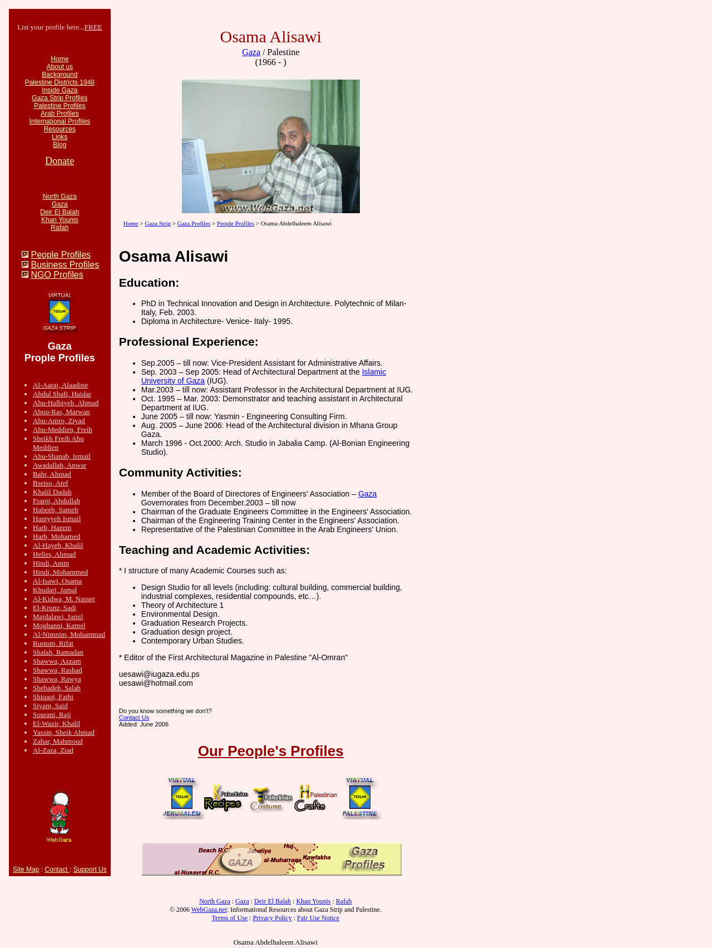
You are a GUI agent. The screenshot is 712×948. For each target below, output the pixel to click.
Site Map (26, 869)
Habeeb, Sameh (55, 509)
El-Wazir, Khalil (56, 723)
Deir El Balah (59, 212)
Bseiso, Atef (50, 483)
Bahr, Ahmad (52, 474)
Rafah (59, 228)
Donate (59, 160)
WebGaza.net (209, 909)
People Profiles (61, 254)
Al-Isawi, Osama (57, 581)
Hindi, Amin (51, 563)
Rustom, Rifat (53, 643)
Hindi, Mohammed (60, 572)
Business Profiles (65, 264)
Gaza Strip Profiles (59, 98)
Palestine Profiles (60, 106)
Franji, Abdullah (56, 501)
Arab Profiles (60, 113)
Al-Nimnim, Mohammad (69, 634)
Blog (59, 145)
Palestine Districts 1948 (60, 82)
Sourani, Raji (52, 714)
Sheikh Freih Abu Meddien (58, 442)
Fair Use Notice (318, 918)
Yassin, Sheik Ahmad (64, 732)
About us (60, 67)
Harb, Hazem (52, 527)
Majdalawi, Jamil (58, 616)
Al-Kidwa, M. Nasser (64, 599)
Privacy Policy (272, 918)
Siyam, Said (50, 705)
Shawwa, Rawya (57, 679)
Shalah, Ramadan (58, 652)
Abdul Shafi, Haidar (62, 394)
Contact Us (134, 717)
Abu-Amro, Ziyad (59, 420)
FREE (93, 27)
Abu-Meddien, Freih (62, 429)
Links (59, 137)
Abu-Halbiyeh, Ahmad (65, 403)
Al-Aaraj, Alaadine (60, 385)
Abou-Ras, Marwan (61, 411)
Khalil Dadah (52, 492)
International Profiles (59, 121)
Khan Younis (59, 220)
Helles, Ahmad (54, 554)
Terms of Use (230, 918)
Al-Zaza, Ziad (53, 750)
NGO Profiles (57, 274)
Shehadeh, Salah (57, 688)
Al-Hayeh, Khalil (58, 545)
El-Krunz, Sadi (54, 607)
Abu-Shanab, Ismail (62, 456)
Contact (57, 869)
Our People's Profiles (271, 751)
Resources (60, 129)
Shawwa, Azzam (57, 661)
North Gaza (60, 196)
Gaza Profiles (194, 223)
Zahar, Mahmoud (58, 741)
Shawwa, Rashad (57, 670)
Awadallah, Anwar (59, 465)
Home (59, 59)
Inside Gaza (59, 90)
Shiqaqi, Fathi (53, 696)
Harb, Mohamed (56, 536)
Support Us (90, 869)
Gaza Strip (158, 223)
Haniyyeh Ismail (57, 518)
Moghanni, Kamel (59, 625)
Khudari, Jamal (55, 590)
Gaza (60, 204)
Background (59, 74)
